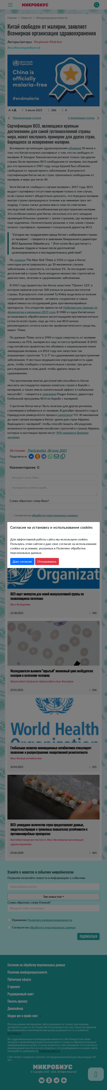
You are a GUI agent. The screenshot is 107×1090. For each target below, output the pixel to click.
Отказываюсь (47, 561)
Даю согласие (22, 561)
